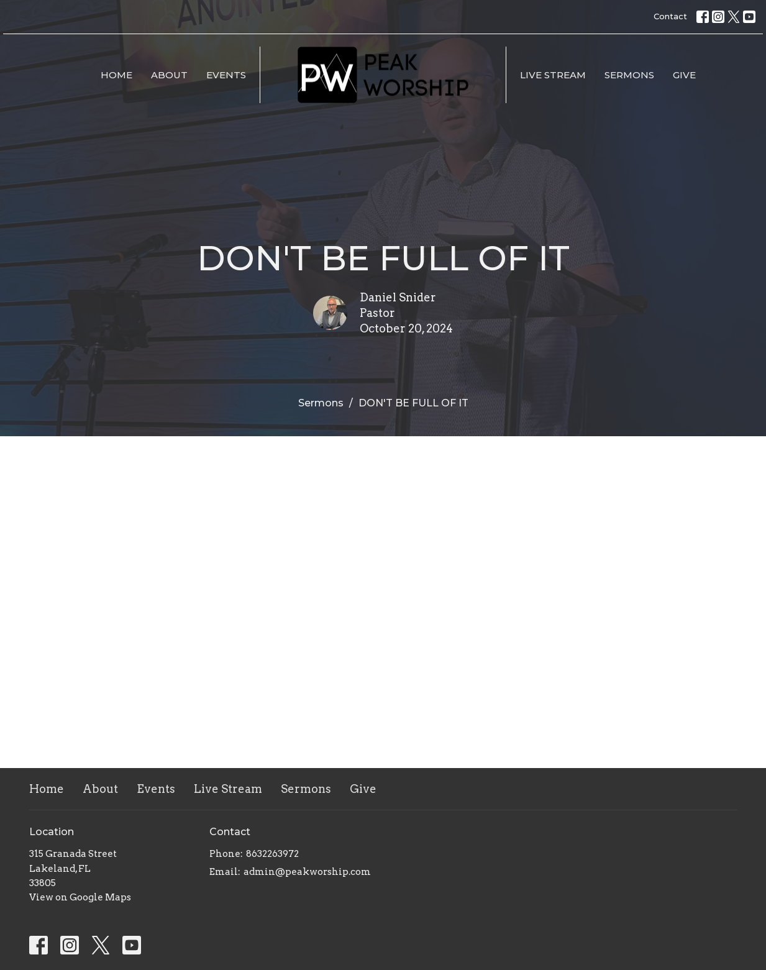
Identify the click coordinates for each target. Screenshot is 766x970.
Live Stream (553, 75)
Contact (670, 16)
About (169, 75)
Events (226, 75)
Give (684, 75)
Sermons (629, 75)
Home (116, 75)
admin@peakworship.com (307, 871)
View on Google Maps (80, 897)
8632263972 (272, 853)
